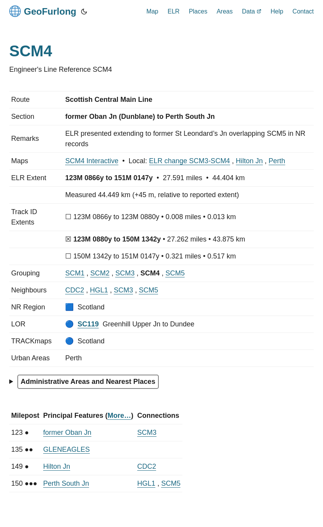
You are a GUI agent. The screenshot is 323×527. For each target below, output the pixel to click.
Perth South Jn (66, 483)
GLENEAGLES (66, 449)
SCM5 (175, 273)
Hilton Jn (249, 161)
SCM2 (99, 273)
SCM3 (125, 273)
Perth (277, 161)
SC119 (88, 324)
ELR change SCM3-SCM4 (189, 161)
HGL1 (99, 290)
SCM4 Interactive (91, 161)
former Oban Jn (67, 432)
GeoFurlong (42, 11)
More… (119, 415)
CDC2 (74, 290)
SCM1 (74, 273)
